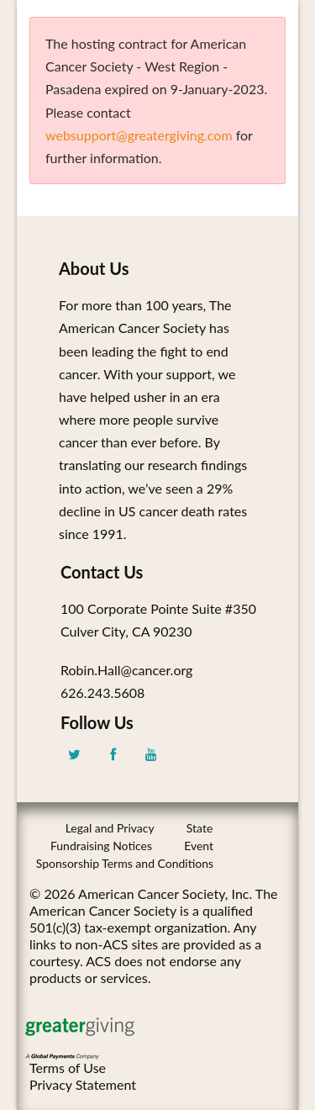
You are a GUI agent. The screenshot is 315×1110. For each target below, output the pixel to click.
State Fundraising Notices (131, 837)
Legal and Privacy (110, 828)
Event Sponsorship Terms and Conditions (124, 854)
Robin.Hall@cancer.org (126, 670)
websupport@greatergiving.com (139, 135)
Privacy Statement (82, 1084)
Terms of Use (67, 1068)
